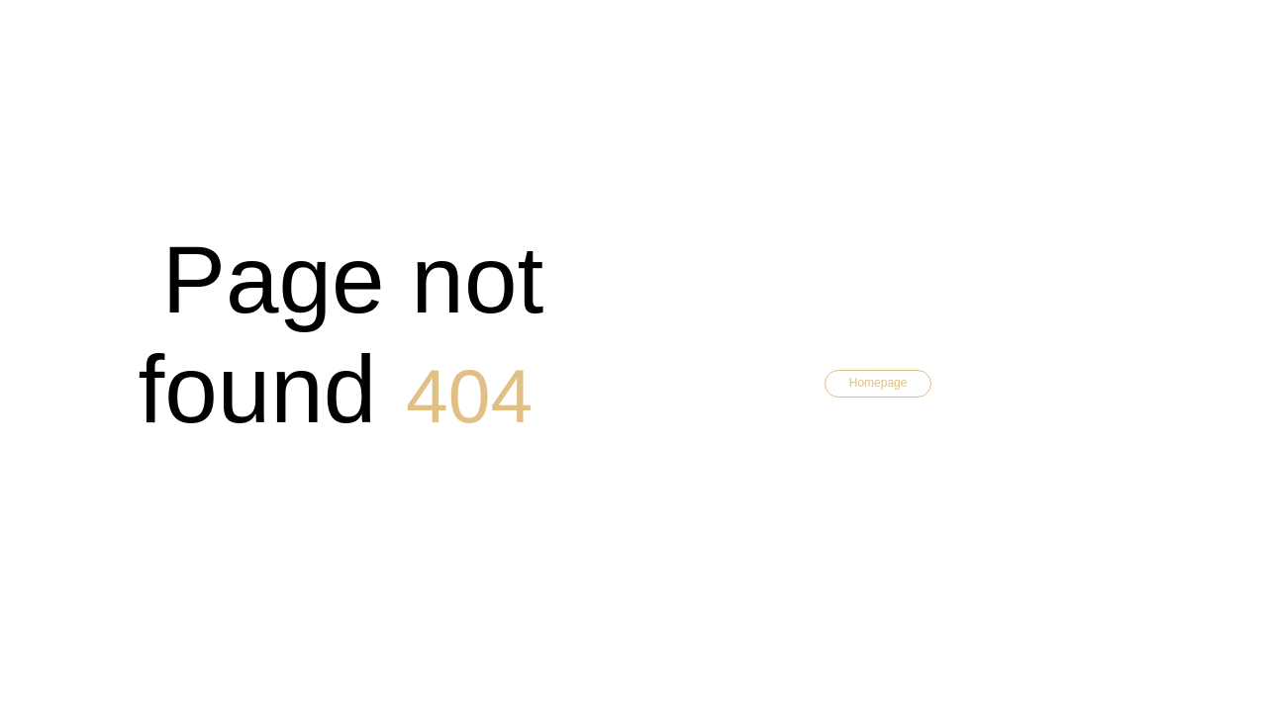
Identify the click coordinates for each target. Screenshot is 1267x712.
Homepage (878, 383)
